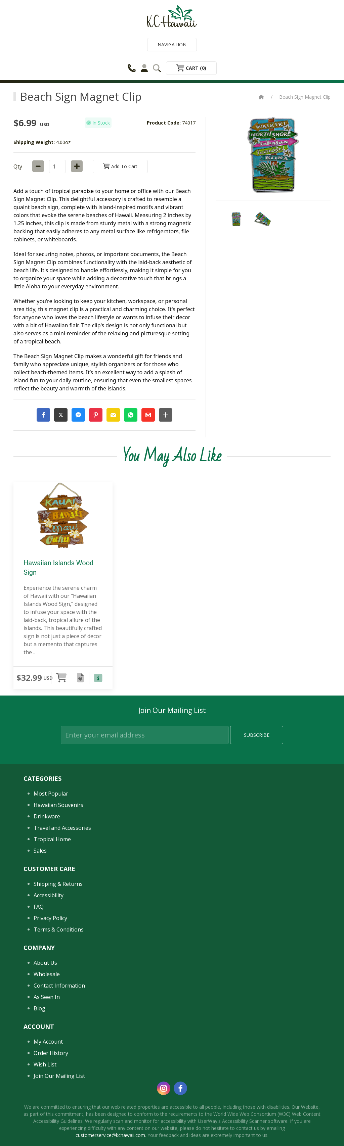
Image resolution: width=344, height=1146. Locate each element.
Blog (39, 1008)
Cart (191, 68)
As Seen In (47, 997)
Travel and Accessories (62, 827)
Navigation (172, 44)
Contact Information (59, 985)
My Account (48, 1041)
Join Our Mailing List (59, 1076)
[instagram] (163, 1088)
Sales (40, 850)
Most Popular (51, 793)
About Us (45, 962)
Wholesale (47, 974)
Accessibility (48, 895)
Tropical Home (52, 839)
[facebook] (180, 1088)
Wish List (45, 1064)
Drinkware (47, 816)
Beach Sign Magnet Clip (305, 97)
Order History (51, 1053)
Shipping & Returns (58, 884)
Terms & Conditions (59, 929)
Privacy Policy (50, 918)
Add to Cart (120, 166)
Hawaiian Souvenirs (58, 805)
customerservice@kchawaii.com (110, 1135)
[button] (43, 415)
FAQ (39, 906)
